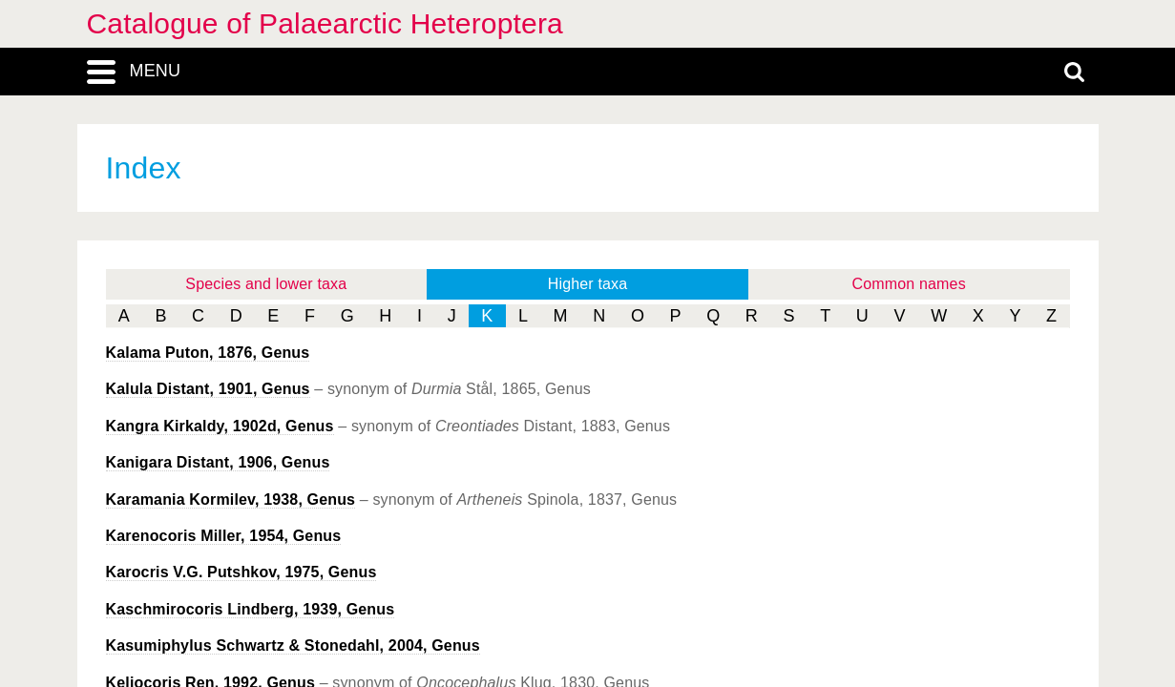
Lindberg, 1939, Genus (250, 609)
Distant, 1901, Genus (208, 389)
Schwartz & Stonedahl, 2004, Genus (293, 645)
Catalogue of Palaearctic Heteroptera (325, 23)
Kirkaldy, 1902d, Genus (220, 426)
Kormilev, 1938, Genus (231, 499)
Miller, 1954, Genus (224, 536)
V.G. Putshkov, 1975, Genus (241, 572)
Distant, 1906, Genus (218, 462)
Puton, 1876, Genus (208, 352)
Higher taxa (588, 284)
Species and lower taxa (265, 284)
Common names (909, 284)
